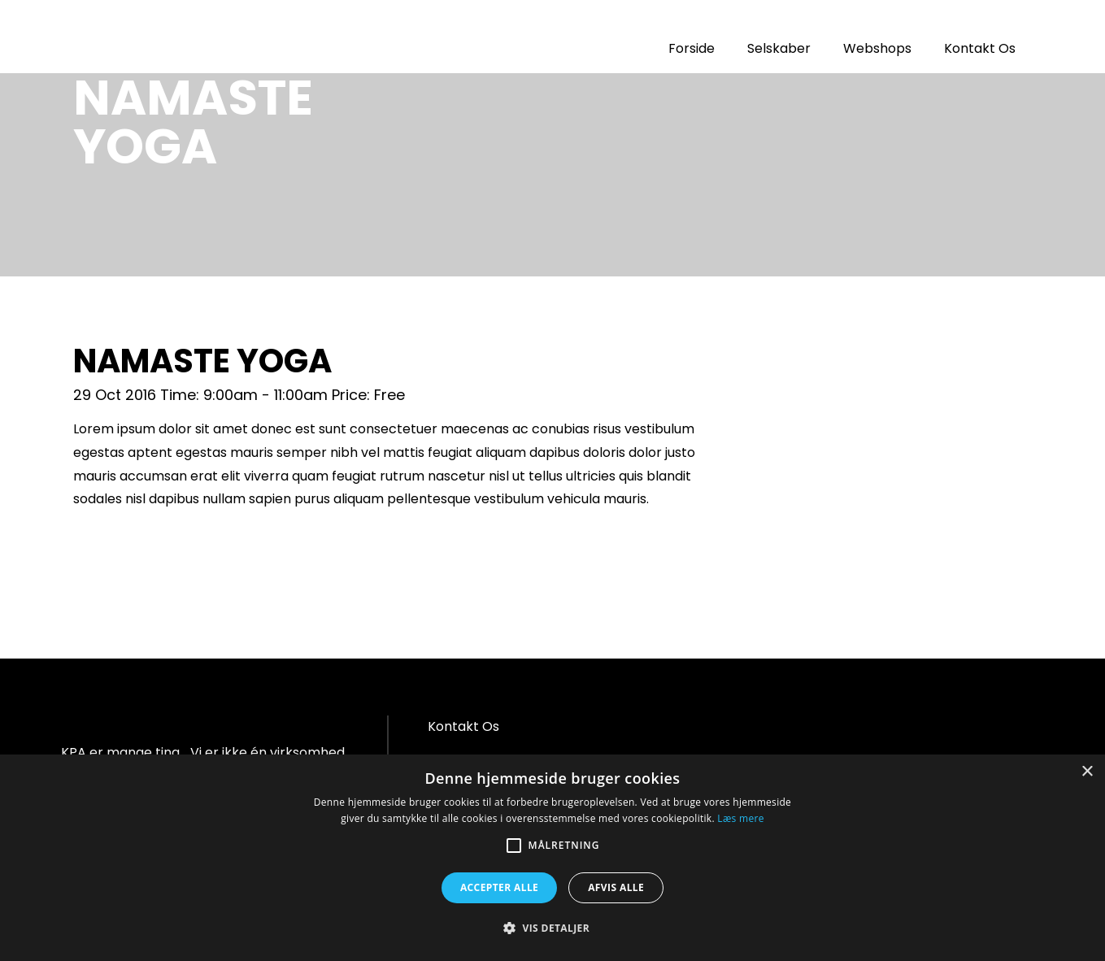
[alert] (552, 857)
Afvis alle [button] (616, 887)
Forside (691, 48)
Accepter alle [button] (499, 887)
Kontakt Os (980, 48)
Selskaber (779, 48)
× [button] (1087, 772)
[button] (552, 928)
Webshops (877, 48)
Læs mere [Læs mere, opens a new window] (740, 818)
